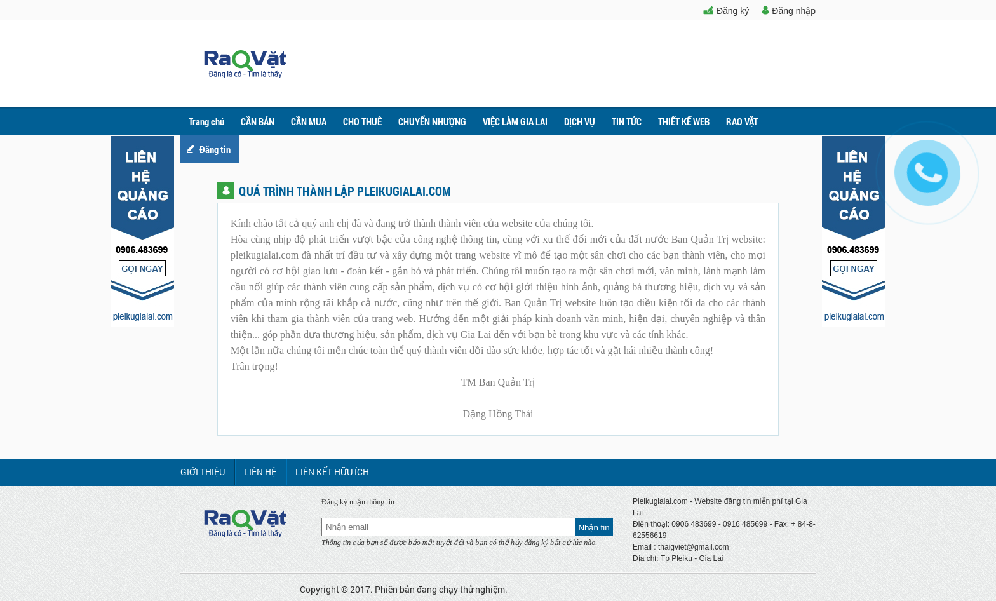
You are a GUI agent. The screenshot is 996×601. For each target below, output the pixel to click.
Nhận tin (593, 527)
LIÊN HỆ (260, 472)
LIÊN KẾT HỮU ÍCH (332, 472)
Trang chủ (206, 121)
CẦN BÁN (257, 121)
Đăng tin (215, 149)
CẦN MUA (308, 121)
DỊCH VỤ (579, 121)
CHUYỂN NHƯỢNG (432, 121)
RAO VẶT (742, 121)
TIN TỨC (627, 121)
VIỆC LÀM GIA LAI (515, 121)
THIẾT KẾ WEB (684, 121)
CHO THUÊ (362, 121)
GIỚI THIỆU (202, 472)
